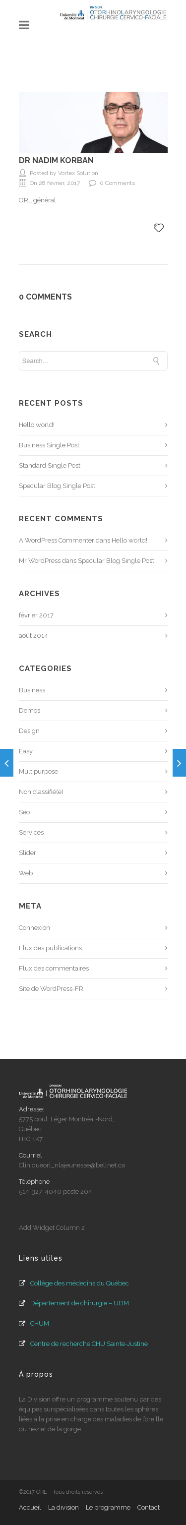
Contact (148, 1507)
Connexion (34, 927)
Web (26, 873)
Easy (26, 751)
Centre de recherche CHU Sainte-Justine (89, 1343)
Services (31, 832)
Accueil (30, 1507)
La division (63, 1507)
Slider (27, 852)
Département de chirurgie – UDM (79, 1303)
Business (32, 690)
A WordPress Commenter (56, 540)
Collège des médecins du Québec (79, 1283)
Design (29, 730)
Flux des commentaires (54, 968)
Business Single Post (49, 445)
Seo (24, 812)
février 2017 (36, 615)
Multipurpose (38, 771)
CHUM (39, 1323)
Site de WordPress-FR (51, 988)
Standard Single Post (49, 465)
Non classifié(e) (41, 791)
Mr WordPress (40, 560)
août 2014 (33, 635)
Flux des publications (50, 948)
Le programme (108, 1507)
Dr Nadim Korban (56, 160)
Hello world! (37, 424)
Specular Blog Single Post (57, 485)
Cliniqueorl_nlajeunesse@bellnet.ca (72, 1165)
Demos (29, 710)
